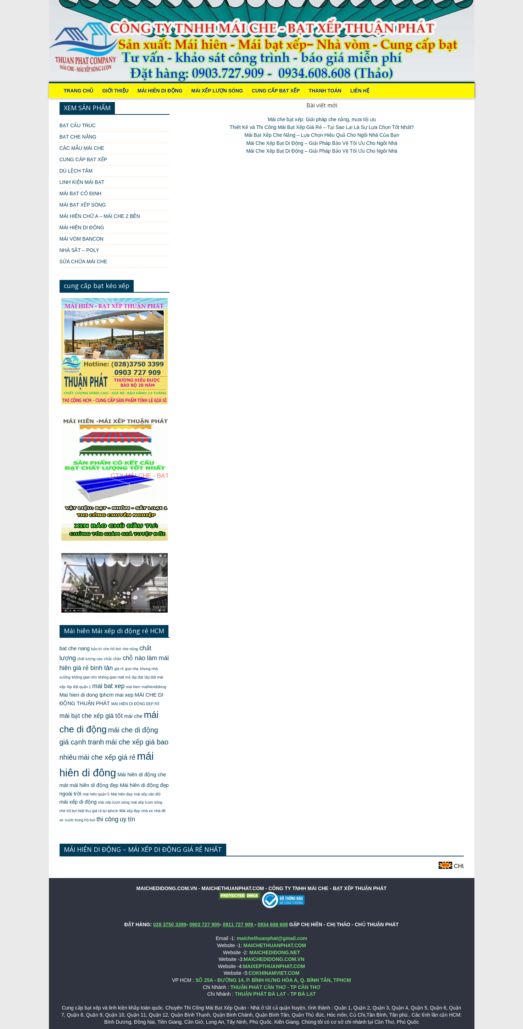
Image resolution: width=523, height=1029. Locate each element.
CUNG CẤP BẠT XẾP (276, 91)
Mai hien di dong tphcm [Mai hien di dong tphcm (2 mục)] (87, 695)
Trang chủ (79, 91)
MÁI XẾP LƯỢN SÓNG (217, 91)
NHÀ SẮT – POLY (79, 250)
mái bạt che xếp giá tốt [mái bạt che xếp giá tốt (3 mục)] (91, 715)
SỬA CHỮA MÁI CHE (83, 261)
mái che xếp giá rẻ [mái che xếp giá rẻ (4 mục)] (106, 757)
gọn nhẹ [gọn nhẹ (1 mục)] (132, 669)
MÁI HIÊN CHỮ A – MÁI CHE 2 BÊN (100, 216)
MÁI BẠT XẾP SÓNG (83, 205)
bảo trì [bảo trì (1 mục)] (96, 649)
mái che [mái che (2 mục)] (133, 716)
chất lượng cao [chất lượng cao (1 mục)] (90, 659)
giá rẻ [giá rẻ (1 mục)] (119, 669)
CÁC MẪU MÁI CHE (82, 148)
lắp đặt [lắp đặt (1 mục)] (137, 677)
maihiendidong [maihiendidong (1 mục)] (153, 687)
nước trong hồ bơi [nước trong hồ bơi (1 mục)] (80, 820)
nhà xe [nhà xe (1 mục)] (147, 811)
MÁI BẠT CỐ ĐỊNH (81, 193)
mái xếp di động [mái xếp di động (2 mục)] (78, 802)
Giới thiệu (115, 91)
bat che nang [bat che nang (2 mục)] (75, 648)
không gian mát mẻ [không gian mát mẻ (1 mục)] (114, 677)
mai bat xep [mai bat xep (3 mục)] (108, 686)
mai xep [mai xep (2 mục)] (124, 695)
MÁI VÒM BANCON (82, 239)
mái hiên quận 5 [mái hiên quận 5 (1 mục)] (96, 794)
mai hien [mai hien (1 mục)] (133, 687)
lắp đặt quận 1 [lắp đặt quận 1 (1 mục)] (79, 687)
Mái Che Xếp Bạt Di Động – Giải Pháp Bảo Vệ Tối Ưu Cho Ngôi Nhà (321, 143)
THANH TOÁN (325, 91)
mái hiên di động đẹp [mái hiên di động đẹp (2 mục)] (93, 785)
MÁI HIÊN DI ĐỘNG (160, 91)
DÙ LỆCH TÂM (76, 171)
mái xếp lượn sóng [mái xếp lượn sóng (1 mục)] (113, 802)
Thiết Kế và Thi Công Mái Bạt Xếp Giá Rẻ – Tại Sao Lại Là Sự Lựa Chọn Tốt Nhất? (322, 127)
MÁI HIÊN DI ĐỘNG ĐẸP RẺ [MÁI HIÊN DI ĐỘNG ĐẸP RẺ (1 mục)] (135, 704)
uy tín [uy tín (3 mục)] (127, 819)
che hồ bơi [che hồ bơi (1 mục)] (112, 649)
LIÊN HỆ (359, 91)
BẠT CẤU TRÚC (78, 125)
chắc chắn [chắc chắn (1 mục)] (112, 659)
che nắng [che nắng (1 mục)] (130, 649)
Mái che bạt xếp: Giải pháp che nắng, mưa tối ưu (322, 119)
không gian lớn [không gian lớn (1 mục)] (84, 677)
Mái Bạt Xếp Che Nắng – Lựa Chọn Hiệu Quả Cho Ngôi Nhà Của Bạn (321, 135)
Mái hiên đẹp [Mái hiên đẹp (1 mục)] (122, 794)
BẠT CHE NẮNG (78, 137)
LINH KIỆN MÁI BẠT (82, 182)
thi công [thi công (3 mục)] (107, 819)
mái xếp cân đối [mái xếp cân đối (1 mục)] (147, 794)
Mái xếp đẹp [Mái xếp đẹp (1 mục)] (129, 811)
